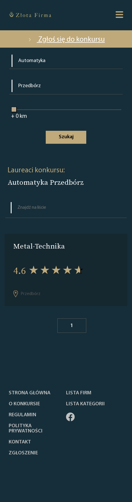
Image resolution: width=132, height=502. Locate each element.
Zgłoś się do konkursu (66, 39)
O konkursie (24, 404)
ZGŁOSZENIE (23, 453)
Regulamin (22, 415)
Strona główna (29, 393)
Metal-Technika (39, 246)
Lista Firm (78, 393)
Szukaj (66, 137)
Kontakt (20, 442)
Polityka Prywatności (26, 428)
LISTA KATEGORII (85, 404)
